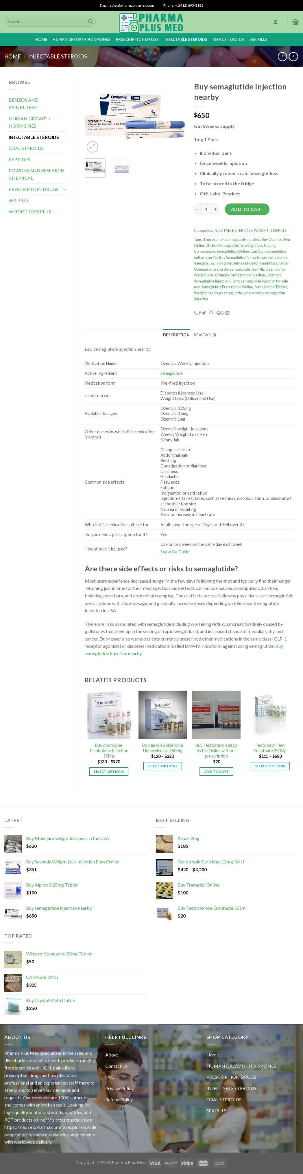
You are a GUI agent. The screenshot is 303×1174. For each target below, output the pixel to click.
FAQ (109, 1077)
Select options (109, 771)
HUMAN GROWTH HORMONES (81, 39)
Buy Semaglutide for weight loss (237, 245)
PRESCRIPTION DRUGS (137, 39)
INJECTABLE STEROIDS (186, 39)
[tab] (176, 335)
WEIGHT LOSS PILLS (30, 211)
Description (176, 335)
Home (41, 39)
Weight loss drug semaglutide (218, 293)
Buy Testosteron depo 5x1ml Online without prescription (216, 750)
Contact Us (116, 1066)
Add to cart (247, 209)
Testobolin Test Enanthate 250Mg (270, 748)
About (111, 1054)
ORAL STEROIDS (228, 39)
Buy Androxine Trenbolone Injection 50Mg (108, 750)
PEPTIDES (19, 159)
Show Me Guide (174, 551)
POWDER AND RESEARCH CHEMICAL (36, 174)
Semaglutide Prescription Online (227, 287)
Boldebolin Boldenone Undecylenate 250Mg (162, 748)
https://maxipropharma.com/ (33, 1127)
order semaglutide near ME (242, 269)
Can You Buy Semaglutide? (226, 257)
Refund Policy (119, 1099)
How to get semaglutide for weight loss (246, 263)
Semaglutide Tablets (270, 287)
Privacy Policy (119, 1088)
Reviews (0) (205, 335)
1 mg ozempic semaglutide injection (231, 239)
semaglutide (171, 373)
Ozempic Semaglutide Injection (240, 275)
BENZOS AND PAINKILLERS (23, 103)
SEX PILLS (258, 39)
